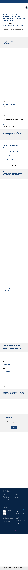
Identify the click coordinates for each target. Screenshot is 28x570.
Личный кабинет (17, 506)
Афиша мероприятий (17, 497)
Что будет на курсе (7, 43)
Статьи (4, 8)
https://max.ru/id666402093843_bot (20, 520)
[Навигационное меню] (26, 1)
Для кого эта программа (7, 42)
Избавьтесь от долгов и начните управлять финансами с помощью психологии (12, 9)
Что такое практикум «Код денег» (9, 41)
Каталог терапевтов (17, 503)
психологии (8, 20)
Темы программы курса (7, 44)
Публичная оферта (5, 507)
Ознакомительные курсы (18, 500)
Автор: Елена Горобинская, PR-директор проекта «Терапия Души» (13, 25)
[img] (16, 509)
